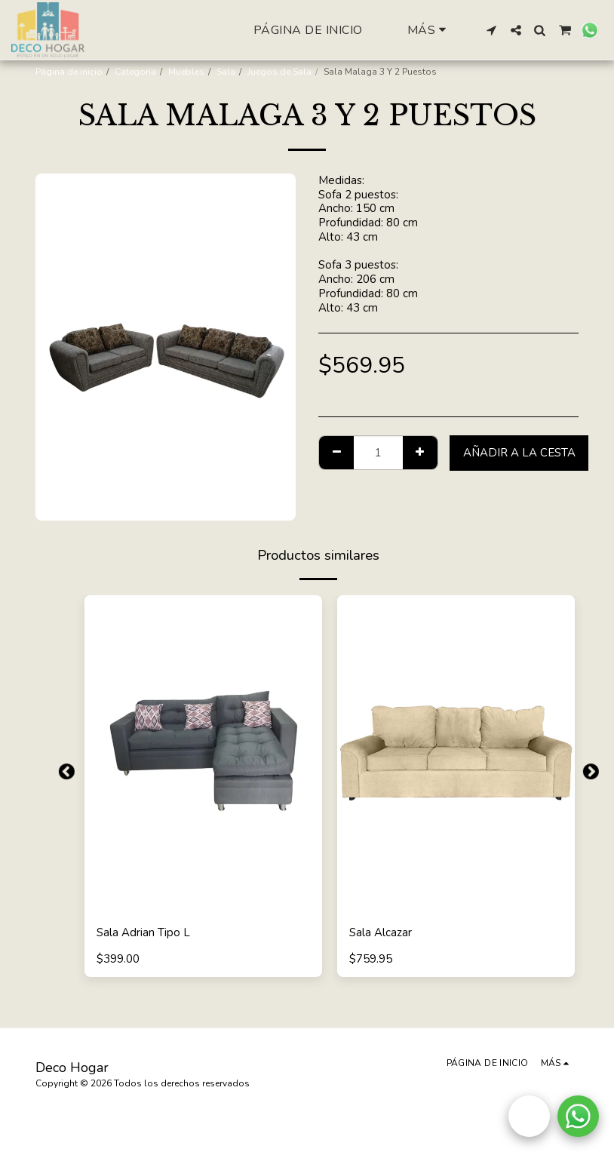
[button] (491, 30)
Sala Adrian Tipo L (143, 932)
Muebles (186, 72)
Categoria (135, 72)
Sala (225, 72)
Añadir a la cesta (519, 452)
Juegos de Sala (279, 72)
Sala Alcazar (380, 932)
